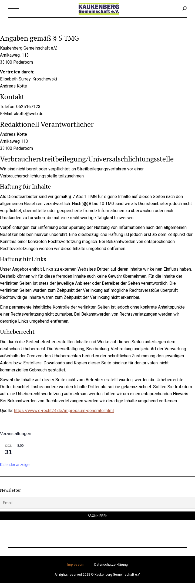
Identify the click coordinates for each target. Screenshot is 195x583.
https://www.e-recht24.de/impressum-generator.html (64, 410)
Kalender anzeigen (16, 464)
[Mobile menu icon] (13, 8)
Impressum (75, 564)
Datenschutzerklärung (111, 564)
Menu (13, 27)
